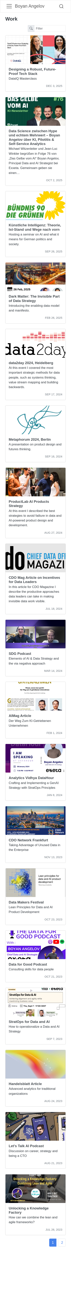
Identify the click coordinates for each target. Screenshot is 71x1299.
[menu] (9, 6)
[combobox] (61, 6)
